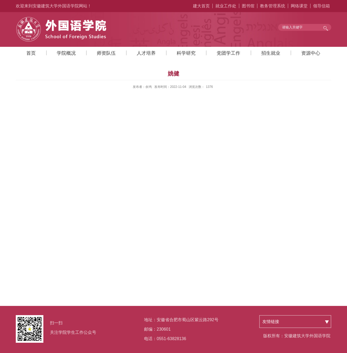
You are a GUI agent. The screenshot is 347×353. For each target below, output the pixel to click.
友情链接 (270, 321)
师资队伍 (106, 53)
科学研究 (186, 53)
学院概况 (66, 53)
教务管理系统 (272, 6)
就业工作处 (225, 6)
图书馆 (248, 6)
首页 (31, 53)
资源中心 (310, 53)
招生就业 (270, 53)
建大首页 (201, 6)
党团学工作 (228, 53)
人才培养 (146, 53)
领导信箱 (321, 6)
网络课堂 (299, 6)
